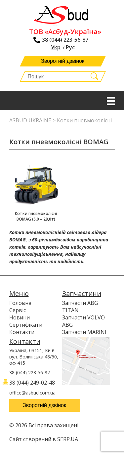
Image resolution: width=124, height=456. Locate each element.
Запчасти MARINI (84, 332)
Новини (19, 317)
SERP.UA (67, 439)
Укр (56, 47)
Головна (20, 303)
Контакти (21, 332)
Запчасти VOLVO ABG (83, 321)
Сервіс (17, 310)
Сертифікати (25, 324)
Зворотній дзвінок (62, 61)
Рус (70, 47)
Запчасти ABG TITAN (80, 306)
